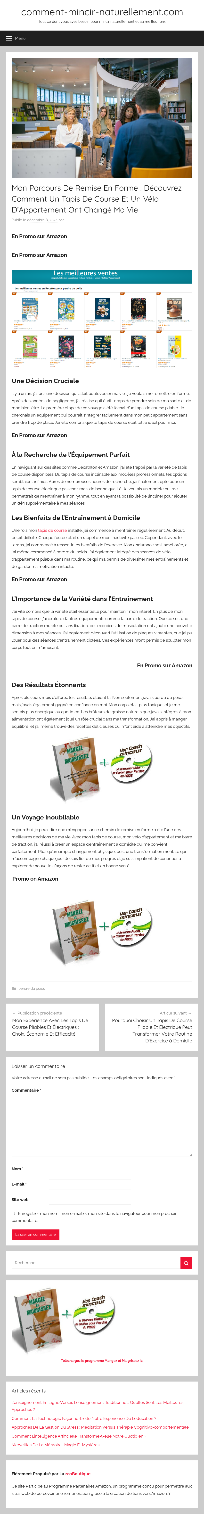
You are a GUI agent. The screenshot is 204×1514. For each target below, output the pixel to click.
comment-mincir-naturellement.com (102, 12)
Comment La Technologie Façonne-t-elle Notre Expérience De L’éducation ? (84, 1418)
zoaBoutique (77, 1473)
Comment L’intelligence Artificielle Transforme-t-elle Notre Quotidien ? (79, 1436)
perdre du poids (31, 988)
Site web (20, 1199)
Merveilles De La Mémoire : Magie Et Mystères (55, 1444)
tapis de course (52, 530)
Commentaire (26, 1090)
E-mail (19, 1184)
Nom (18, 1168)
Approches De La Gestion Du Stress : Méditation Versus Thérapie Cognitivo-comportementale (100, 1427)
